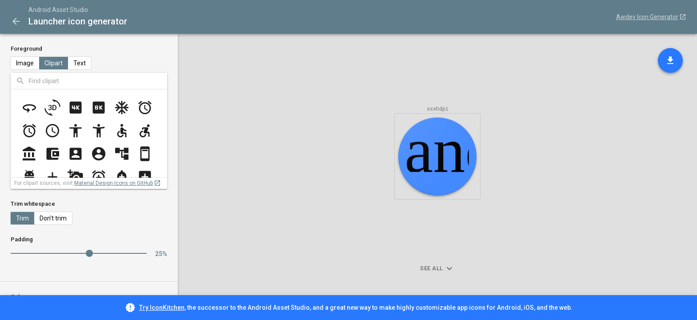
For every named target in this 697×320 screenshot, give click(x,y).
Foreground (26, 48)
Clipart (53, 63)
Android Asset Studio (58, 9)
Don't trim (53, 218)
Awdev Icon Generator (647, 16)
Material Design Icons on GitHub (113, 183)
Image (25, 63)
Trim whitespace (33, 203)
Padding (22, 239)
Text (79, 63)
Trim (22, 218)
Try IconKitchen (161, 307)
